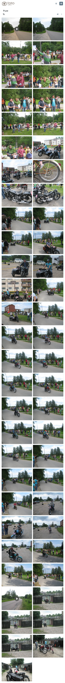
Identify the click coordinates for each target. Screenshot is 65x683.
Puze (5, 10)
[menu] (61, 3)
